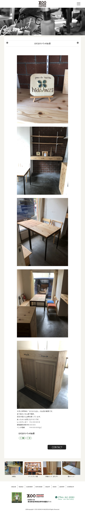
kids (54, 486)
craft (47, 486)
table (21, 486)
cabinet (29, 486)
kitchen (38, 486)
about (61, 486)
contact (70, 486)
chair (13, 486)
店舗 (23, 438)
